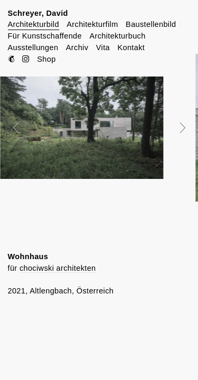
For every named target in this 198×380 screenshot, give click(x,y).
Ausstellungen (33, 47)
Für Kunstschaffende (45, 36)
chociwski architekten (58, 268)
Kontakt (131, 47)
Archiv (77, 47)
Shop (46, 59)
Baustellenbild (151, 24)
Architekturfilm (92, 24)
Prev (23, 127)
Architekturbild (33, 24)
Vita (103, 47)
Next (175, 127)
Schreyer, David (38, 13)
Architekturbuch (117, 36)
